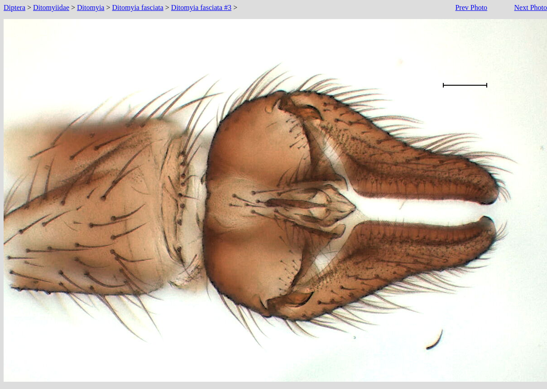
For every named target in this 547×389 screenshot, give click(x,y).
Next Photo (530, 7)
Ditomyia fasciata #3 (201, 7)
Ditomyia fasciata (137, 7)
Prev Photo (471, 7)
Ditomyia (90, 7)
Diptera (14, 7)
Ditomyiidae (51, 7)
